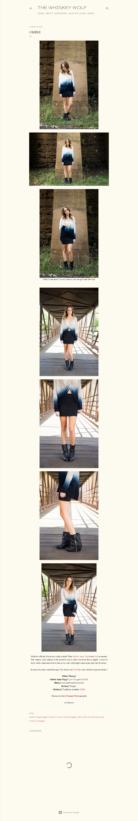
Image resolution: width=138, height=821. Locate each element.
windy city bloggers (37, 721)
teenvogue (96, 717)
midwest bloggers (70, 717)
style (89, 717)
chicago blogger (41, 717)
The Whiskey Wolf (62, 7)
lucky (59, 717)
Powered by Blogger (69, 812)
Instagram (60, 13)
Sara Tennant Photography (74, 696)
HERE (85, 679)
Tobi (96, 656)
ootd (79, 717)
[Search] (107, 7)
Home (40, 13)
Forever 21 (53, 717)
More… (91, 13)
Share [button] (31, 713)
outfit (84, 717)
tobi (102, 717)
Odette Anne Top (80, 656)
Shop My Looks (77, 13)
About (49, 13)
